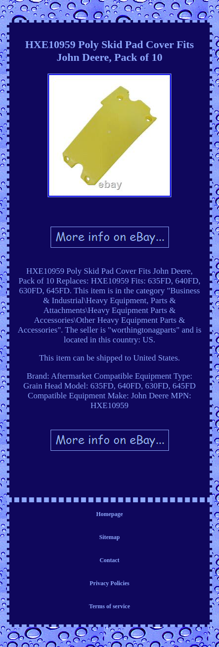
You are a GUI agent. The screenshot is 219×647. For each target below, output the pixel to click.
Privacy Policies (110, 583)
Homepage (109, 514)
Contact (110, 560)
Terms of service (109, 606)
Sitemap (109, 537)
